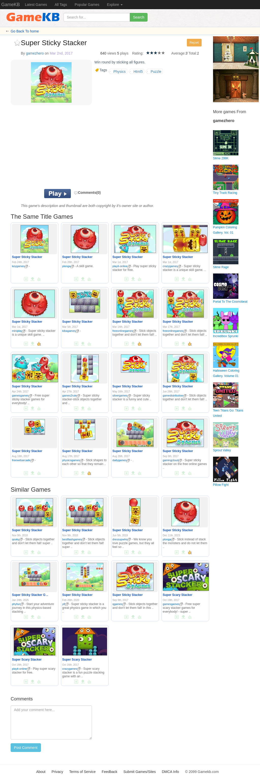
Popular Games (87, 5)
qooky (17, 539)
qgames (119, 604)
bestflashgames (73, 539)
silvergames (121, 395)
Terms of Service (82, 772)
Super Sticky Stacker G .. (30, 595)
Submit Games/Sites (139, 772)
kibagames (70, 330)
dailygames (121, 460)
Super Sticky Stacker (27, 257)
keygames (20, 266)
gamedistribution (175, 395)
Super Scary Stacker (177, 595)
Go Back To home (25, 31)
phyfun (18, 604)
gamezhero (35, 53)
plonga (68, 266)
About (40, 772)
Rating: (137, 53)
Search (138, 17)
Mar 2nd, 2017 (61, 53)
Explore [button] (114, 5)
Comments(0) (87, 193)
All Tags (61, 5)
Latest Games (36, 5)
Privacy (57, 772)
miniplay (18, 330)
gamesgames (22, 395)
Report (194, 42)
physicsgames (72, 460)
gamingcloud (172, 460)
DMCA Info (170, 772)
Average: (178, 53)
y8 (65, 604)
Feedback (109, 772)
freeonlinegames (124, 330)
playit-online (121, 266)
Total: (192, 53)
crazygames (172, 266)
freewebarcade (23, 460)
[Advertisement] (70, 148)
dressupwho (121, 539)
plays (124, 53)
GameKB (10, 4)
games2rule (71, 395)
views (111, 53)
